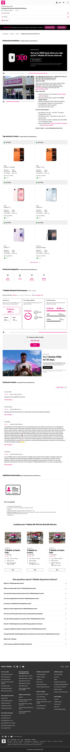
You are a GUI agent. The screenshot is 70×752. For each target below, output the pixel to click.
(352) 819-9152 (10, 560)
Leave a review (61, 387)
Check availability (36, 59)
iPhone (59, 94)
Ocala (17, 33)
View (13, 569)
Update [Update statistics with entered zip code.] (35, 345)
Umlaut (14, 295)
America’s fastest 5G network (58, 123)
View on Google (9, 400)
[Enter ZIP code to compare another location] (35, 341)
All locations (5, 33)
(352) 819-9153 (54, 560)
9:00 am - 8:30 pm (34, 558)
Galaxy (63, 94)
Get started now (47, 367)
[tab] (35, 583)
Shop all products (35, 262)
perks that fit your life (42, 89)
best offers (39, 87)
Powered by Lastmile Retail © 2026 (35, 749)
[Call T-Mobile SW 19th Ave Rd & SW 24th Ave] (35, 13)
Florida (12, 33)
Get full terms (32, 65)
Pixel (42, 96)
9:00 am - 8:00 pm (12, 558)
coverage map (39, 295)
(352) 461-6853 (32, 560)
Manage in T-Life (50, 27)
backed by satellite (48, 125)
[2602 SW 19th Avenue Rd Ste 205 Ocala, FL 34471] (35, 16)
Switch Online (61, 27)
